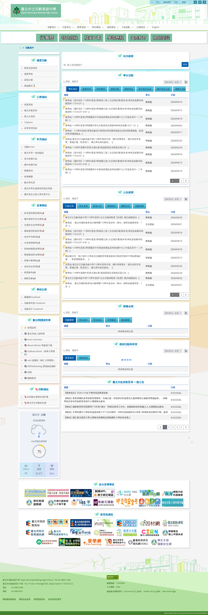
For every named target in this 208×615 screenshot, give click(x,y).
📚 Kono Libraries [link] (33, 339)
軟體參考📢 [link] (30, 272)
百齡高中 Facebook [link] (33, 308)
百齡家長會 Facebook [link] (34, 302)
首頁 (176, 2)
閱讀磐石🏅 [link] (30, 85)
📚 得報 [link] (28, 372)
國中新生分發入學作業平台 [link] (37, 194)
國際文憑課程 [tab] (181, 89)
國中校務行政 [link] (30, 164)
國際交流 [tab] (125, 206)
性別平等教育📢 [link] (32, 236)
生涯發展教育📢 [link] (32, 242)
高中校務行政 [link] (30, 158)
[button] (58, 27)
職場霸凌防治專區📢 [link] (34, 254)
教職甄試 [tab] (111, 206)
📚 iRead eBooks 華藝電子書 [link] (38, 345)
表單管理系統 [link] (30, 128)
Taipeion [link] (28, 122)
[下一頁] (185, 181)
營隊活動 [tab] (115, 89)
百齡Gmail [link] (29, 146)
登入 (158, 2)
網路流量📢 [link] (30, 278)
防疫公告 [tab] (97, 206)
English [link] (155, 27)
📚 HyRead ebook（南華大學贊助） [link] (39, 353)
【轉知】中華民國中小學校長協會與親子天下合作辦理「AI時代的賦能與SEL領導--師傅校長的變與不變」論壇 (116, 395)
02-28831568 (17, 587)
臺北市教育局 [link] (30, 110)
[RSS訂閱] (186, 82)
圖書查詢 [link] (28, 170)
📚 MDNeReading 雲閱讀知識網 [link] (39, 366)
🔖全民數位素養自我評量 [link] (36, 396)
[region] (39, 444)
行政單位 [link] (66, 27)
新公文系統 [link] (29, 116)
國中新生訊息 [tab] (163, 89)
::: (152, 2)
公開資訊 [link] (141, 27)
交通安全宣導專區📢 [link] (34, 224)
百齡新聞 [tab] (139, 206)
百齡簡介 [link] (52, 27)
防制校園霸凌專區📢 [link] (34, 248)
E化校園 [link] (126, 27)
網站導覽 (167, 2)
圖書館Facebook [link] (32, 297)
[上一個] (64, 88)
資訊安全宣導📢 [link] (32, 266)
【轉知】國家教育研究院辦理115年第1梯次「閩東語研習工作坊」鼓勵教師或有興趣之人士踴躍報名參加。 (115, 389)
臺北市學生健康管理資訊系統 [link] (38, 188)
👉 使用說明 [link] (30, 327)
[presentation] (26, 469)
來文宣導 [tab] (83, 206)
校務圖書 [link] (28, 176)
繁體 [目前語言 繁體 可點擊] (185, 2)
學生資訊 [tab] (73, 89)
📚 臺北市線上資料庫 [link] (34, 333)
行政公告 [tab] (69, 206)
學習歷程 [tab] (101, 89)
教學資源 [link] (81, 27)
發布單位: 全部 (172, 82)
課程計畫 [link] (28, 79)
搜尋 (185, 64)
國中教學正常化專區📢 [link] (35, 218)
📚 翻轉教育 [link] (30, 378)
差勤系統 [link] (28, 104)
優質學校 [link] (28, 73)
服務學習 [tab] (87, 89)
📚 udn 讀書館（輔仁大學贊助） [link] (40, 360)
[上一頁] (172, 181)
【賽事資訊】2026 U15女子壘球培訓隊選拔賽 (86, 376)
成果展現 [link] (111, 27)
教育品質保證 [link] (30, 67)
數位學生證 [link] (29, 182)
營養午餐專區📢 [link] (32, 260)
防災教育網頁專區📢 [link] (34, 213)
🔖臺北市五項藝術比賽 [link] (35, 402)
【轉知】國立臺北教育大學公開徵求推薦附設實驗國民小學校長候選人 (97, 400)
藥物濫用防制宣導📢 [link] (34, 230)
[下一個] (187, 88)
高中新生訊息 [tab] (145, 89)
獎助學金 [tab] (129, 89)
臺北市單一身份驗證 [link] (34, 152)
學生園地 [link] (96, 27)
